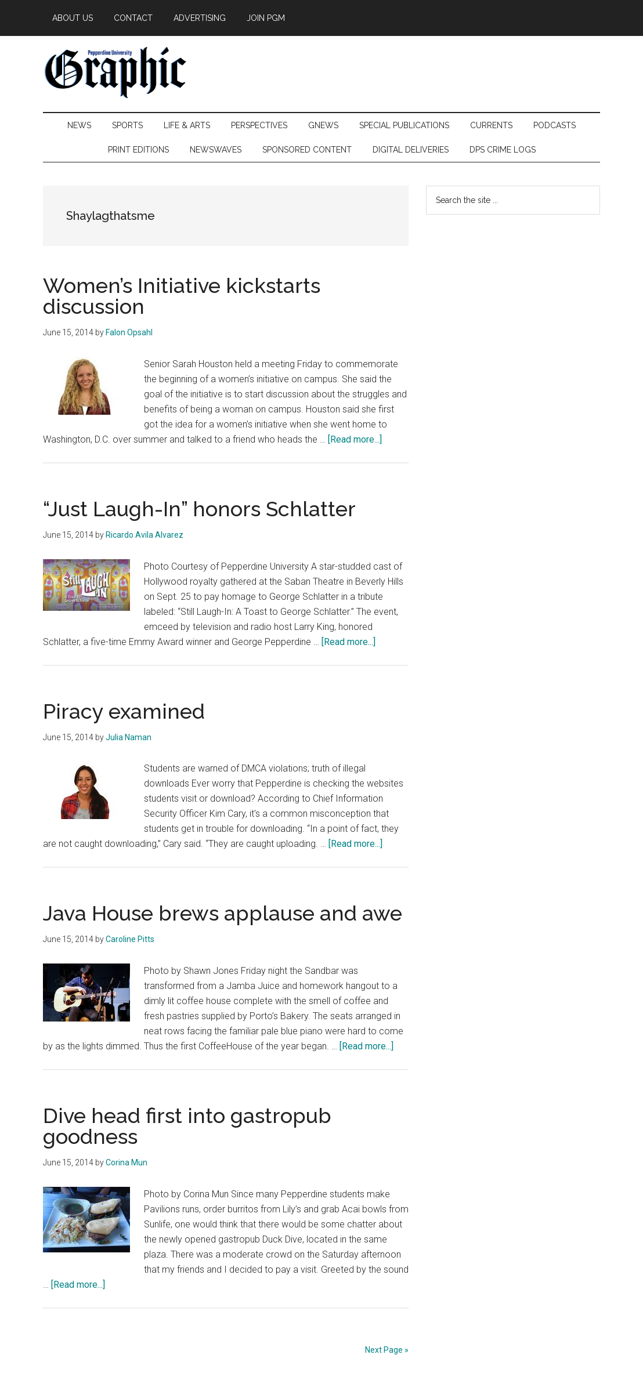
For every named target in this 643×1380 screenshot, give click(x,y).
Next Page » (387, 1349)
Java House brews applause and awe (222, 913)
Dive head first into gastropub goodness (187, 1126)
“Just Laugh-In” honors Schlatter (199, 509)
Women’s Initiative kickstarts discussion (181, 295)
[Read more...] (355, 439)
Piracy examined (124, 711)
